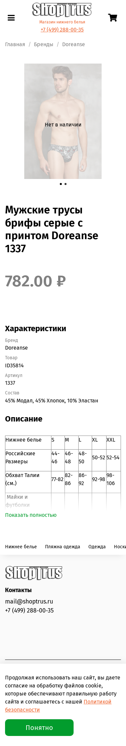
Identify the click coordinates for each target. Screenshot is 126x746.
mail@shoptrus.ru (29, 601)
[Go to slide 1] (61, 184)
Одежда (97, 547)
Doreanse (73, 44)
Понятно (39, 728)
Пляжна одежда (62, 547)
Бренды (43, 44)
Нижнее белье (21, 547)
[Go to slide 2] (66, 184)
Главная (15, 44)
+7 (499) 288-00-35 (62, 29)
